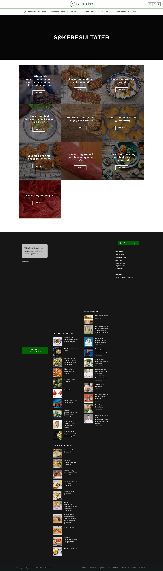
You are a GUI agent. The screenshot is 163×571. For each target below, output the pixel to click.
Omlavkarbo (119, 255)
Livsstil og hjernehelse (99, 406)
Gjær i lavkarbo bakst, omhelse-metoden (69, 371)
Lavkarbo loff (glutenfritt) (68, 451)
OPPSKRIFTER (88, 11)
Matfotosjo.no (120, 263)
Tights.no (118, 260)
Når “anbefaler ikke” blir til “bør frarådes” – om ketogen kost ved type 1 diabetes (101, 329)
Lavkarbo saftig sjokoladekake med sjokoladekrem (70, 473)
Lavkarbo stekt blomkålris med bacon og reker (39, 119)
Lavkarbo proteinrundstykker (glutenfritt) (70, 462)
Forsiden (83, 568)
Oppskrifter (101, 568)
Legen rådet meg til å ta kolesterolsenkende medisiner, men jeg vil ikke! (101, 419)
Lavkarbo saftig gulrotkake (69, 493)
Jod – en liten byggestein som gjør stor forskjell (102, 361)
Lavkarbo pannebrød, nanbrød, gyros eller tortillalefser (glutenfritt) (70, 506)
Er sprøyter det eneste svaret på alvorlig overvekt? (101, 351)
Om (134, 11)
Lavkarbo (100, 11)
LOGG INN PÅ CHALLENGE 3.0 (36, 12)
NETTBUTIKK (76, 11)
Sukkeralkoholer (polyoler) (69, 380)
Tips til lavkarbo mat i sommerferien (70, 401)
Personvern (125, 568)
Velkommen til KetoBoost (99, 385)
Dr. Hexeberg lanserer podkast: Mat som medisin (101, 340)
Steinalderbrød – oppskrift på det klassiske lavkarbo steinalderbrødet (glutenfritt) (70, 519)
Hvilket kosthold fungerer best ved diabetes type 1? (70, 434)
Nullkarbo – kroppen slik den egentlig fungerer (101, 396)
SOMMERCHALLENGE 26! (60, 11)
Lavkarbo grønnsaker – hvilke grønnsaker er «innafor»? (70, 414)
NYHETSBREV (121, 11)
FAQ (129, 11)
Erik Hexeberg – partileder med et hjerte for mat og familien (69, 424)
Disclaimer (116, 568)
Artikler (110, 11)
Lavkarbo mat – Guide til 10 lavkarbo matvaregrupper (71, 340)
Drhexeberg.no (120, 257)
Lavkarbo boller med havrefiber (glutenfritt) (71, 483)
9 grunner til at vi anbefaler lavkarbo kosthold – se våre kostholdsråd (70, 361)
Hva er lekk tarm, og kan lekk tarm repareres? (123, 157)
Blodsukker (67, 390)
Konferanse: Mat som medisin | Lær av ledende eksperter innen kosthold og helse (101, 374)
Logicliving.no (120, 266)
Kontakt (133, 568)
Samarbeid (92, 568)
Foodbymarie (119, 269)
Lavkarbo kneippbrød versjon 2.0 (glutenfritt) (70, 540)
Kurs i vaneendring (101, 315)
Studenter (142, 568)
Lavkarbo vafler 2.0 (70, 548)
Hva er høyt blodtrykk (40, 195)
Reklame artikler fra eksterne (125, 277)
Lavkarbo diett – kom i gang (71, 349)
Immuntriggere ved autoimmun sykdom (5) (81, 157)
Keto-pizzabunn (69, 527)
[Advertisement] (66, 283)
